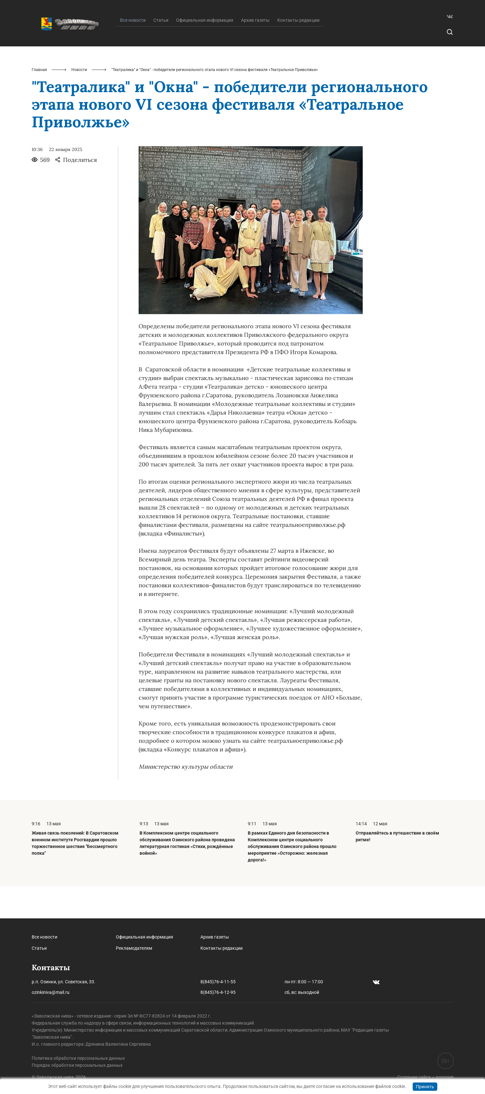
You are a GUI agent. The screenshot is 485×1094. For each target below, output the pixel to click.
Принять (425, 1086)
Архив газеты (255, 52)
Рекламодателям (134, 948)
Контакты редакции (298, 52)
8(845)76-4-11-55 (218, 981)
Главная (39, 101)
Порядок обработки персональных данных (77, 1065)
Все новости (44, 936)
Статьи (160, 52)
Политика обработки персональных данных (78, 1058)
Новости (79, 101)
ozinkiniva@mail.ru (50, 992)
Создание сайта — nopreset (425, 1077)
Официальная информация (204, 52)
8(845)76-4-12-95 (218, 992)
